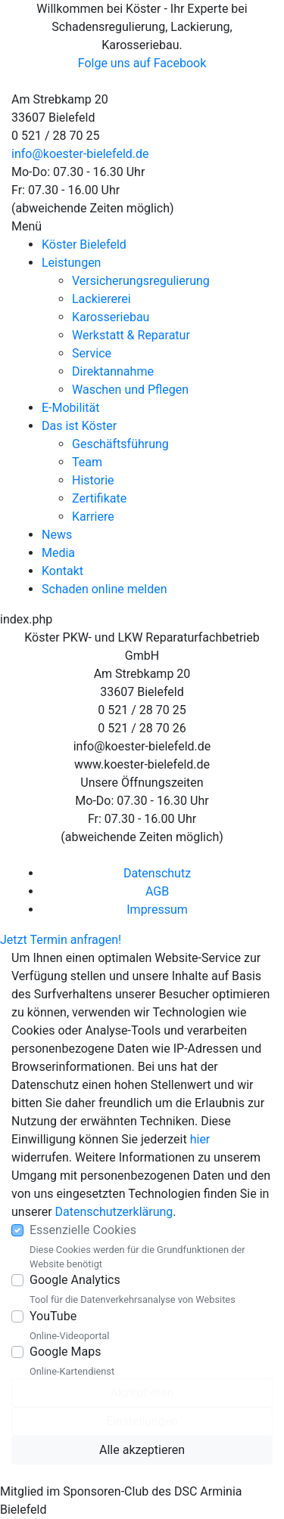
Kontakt (62, 571)
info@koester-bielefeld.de (80, 154)
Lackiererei (101, 299)
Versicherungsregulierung (141, 281)
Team (87, 462)
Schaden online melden (104, 589)
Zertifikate (99, 498)
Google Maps (65, 1351)
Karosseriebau (110, 317)
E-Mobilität (70, 408)
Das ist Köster (79, 426)
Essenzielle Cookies (83, 1230)
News (57, 534)
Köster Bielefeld (84, 244)
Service (91, 353)
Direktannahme (113, 371)
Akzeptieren (141, 1392)
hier (200, 1139)
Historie (93, 480)
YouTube (53, 1316)
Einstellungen (142, 1421)
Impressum (157, 909)
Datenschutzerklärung (114, 1212)
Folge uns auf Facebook (142, 63)
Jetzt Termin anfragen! (60, 940)
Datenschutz (157, 873)
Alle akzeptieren (142, 1450)
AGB (157, 891)
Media (58, 553)
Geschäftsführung (120, 444)
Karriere (93, 516)
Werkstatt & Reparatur (131, 335)
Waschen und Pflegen (130, 389)
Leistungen (71, 262)
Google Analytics (75, 1280)
